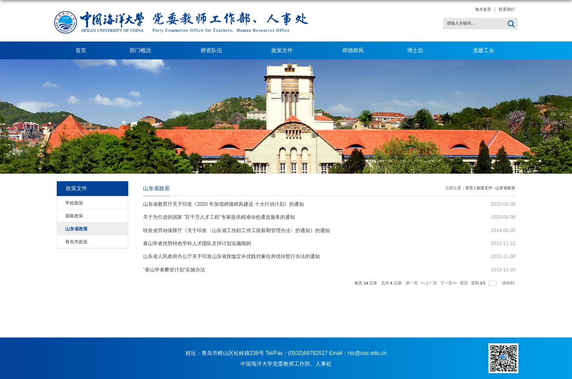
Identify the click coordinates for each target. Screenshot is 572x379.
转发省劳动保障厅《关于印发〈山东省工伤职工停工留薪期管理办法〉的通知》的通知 (236, 230)
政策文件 (285, 50)
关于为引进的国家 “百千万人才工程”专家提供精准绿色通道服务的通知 (219, 217)
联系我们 (507, 9)
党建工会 (483, 50)
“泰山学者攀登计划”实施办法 (174, 269)
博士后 (418, 50)
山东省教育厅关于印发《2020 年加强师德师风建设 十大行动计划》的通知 (223, 204)
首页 (81, 50)
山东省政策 (505, 188)
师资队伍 (214, 50)
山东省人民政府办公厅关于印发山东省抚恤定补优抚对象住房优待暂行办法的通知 (231, 256)
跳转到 (508, 283)
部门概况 (143, 50)
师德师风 (353, 50)
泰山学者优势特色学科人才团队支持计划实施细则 (197, 243)
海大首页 (483, 9)
